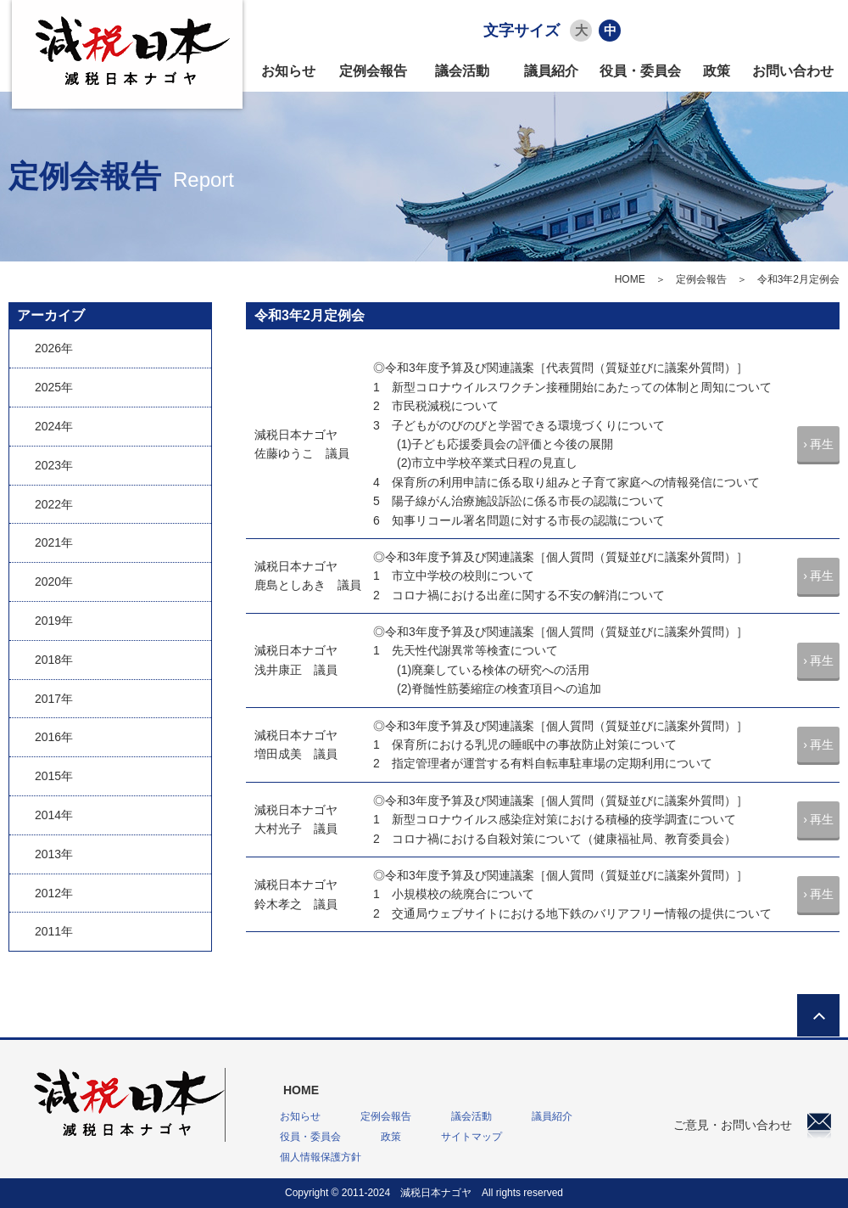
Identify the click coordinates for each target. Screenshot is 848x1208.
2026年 (54, 348)
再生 (822, 444)
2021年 (54, 542)
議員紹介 (551, 71)
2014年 (54, 815)
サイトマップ (471, 1137)
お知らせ (288, 71)
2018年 (54, 659)
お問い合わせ (793, 71)
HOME (630, 279)
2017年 (54, 698)
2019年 (54, 620)
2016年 (54, 737)
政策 (716, 71)
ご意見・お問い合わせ (752, 1125)
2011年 (54, 931)
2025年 (54, 387)
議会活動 (462, 71)
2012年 (54, 893)
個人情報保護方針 (320, 1157)
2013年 (54, 854)
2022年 (54, 504)
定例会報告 (373, 71)
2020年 (54, 581)
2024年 (54, 426)
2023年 (54, 465)
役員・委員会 (640, 71)
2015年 (54, 776)
